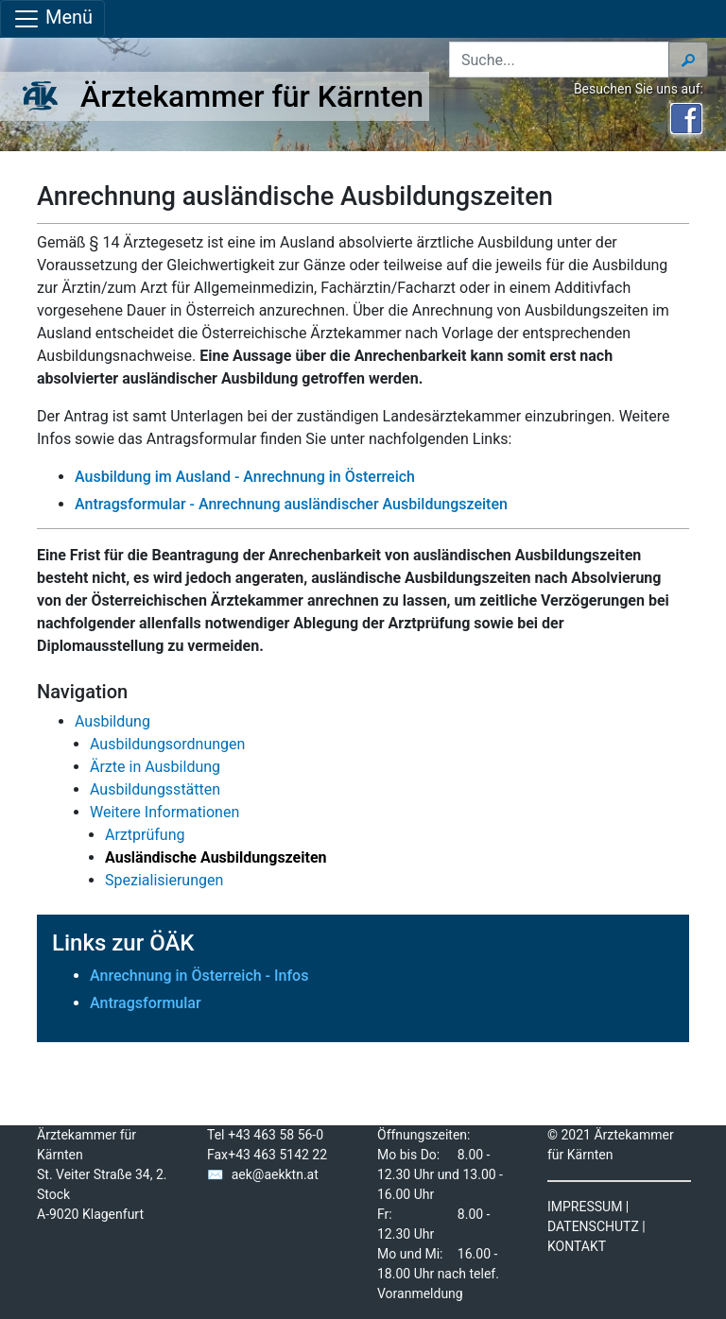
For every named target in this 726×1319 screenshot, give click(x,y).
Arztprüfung (144, 835)
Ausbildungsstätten (155, 789)
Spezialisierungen (164, 880)
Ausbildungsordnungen (167, 744)
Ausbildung (112, 721)
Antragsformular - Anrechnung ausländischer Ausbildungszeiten (291, 504)
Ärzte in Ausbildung (155, 767)
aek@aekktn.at (275, 1174)
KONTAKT (576, 1246)
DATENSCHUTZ (593, 1226)
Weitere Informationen (164, 812)
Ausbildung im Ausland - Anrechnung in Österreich (247, 477)
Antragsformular (145, 1003)
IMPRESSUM (584, 1206)
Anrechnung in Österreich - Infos (199, 976)
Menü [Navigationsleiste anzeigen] (52, 19)
